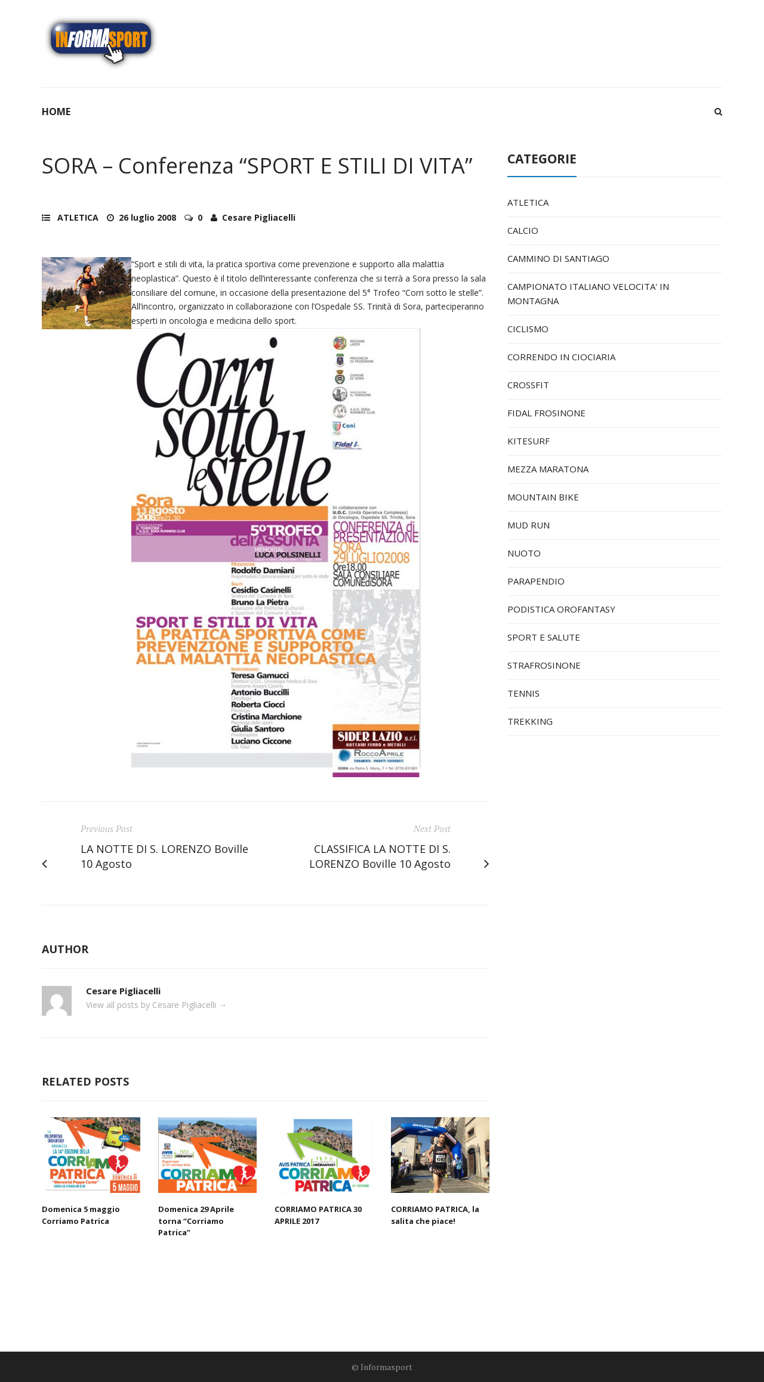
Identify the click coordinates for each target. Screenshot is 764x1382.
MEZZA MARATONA (548, 469)
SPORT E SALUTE (543, 637)
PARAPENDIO (536, 581)
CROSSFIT (528, 385)
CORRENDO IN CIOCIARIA (561, 357)
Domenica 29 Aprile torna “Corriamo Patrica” (196, 1221)
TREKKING (530, 721)
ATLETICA (77, 217)
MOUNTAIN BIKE (543, 497)
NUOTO (524, 553)
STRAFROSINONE (544, 665)
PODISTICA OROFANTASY (561, 609)
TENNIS (523, 693)
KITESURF (528, 441)
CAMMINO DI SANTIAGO (558, 258)
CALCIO (522, 230)
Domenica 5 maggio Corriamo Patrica (81, 1215)
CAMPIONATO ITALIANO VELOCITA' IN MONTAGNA (588, 293)
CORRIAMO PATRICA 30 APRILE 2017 (318, 1215)
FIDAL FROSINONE (546, 413)
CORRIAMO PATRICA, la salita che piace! (435, 1215)
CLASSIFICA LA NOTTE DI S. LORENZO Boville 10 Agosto (380, 856)
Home (56, 111)
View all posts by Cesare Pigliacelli (156, 1004)
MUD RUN (528, 525)
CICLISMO (528, 329)
